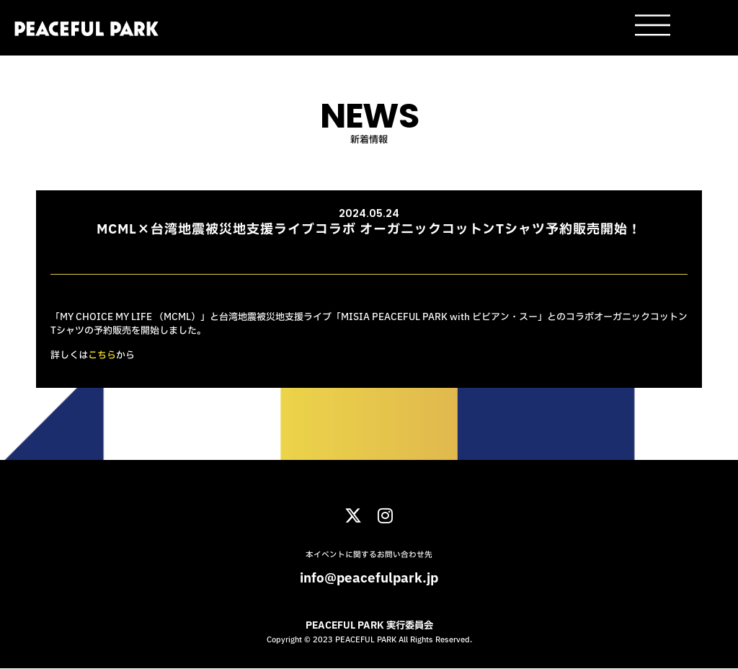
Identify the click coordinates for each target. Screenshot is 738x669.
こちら (102, 355)
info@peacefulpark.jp (369, 578)
